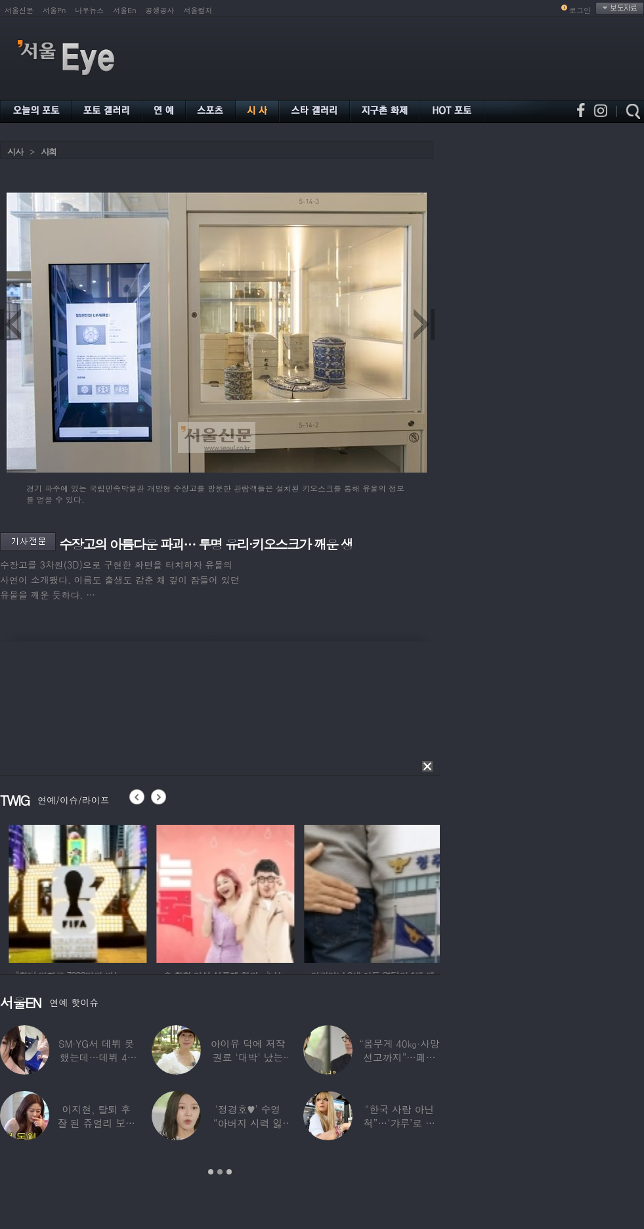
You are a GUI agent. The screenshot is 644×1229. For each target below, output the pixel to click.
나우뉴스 (89, 10)
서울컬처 (198, 10)
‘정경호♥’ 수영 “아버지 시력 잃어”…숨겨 (248, 1123)
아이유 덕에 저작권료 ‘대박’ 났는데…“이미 (248, 1057)
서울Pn (54, 10)
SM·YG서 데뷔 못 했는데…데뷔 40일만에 (96, 1057)
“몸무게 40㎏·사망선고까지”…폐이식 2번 (399, 1057)
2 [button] (220, 1171)
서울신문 (19, 10)
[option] (203, 892)
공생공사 (160, 10)
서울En (124, 10)
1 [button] (210, 1171)
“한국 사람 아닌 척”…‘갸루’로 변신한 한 (399, 1123)
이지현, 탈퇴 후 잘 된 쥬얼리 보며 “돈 (96, 1123)
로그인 (580, 10)
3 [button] (229, 1171)
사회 (48, 151)
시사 (15, 151)
